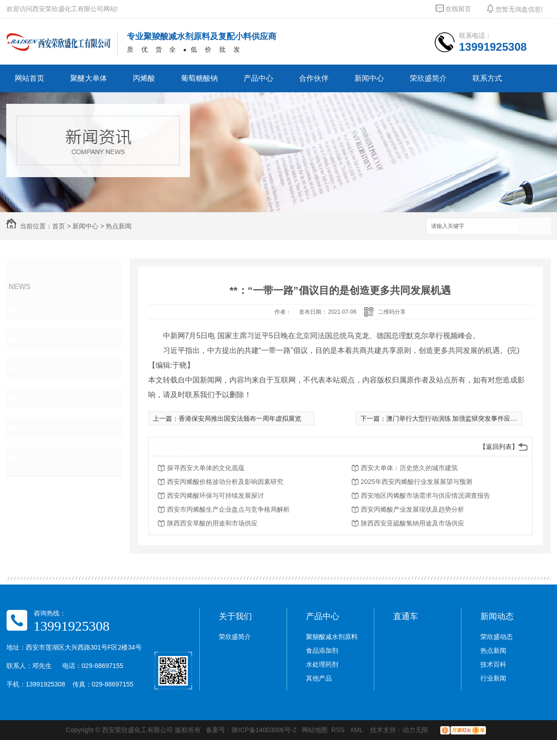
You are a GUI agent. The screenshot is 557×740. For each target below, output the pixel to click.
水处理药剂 (322, 664)
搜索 (534, 227)
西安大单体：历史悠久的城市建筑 (409, 467)
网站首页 (29, 78)
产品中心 (258, 78)
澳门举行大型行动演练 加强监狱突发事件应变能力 (458, 418)
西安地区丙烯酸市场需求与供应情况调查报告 (425, 495)
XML (357, 730)
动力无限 (415, 730)
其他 (28, 427)
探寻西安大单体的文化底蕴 (206, 467)
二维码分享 (392, 312)
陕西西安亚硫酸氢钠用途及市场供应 (412, 523)
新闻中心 (369, 78)
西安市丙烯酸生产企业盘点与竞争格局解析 (228, 509)
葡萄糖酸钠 (199, 78)
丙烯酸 (144, 78)
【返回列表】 (498, 446)
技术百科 (37, 368)
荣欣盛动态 (41, 309)
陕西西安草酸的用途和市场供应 (212, 523)
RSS (339, 730)
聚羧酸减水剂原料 (332, 636)
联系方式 (487, 78)
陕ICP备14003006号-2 (264, 730)
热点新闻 (119, 226)
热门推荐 (37, 457)
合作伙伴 (314, 78)
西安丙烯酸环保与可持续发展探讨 (215, 495)
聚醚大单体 (88, 78)
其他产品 (319, 678)
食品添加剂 (322, 650)
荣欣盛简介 (428, 78)
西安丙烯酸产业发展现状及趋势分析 (412, 509)
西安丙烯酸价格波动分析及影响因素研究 (225, 481)
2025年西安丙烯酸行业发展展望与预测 (416, 481)
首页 (58, 226)
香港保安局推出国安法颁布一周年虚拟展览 (240, 418)
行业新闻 (37, 398)
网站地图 (315, 730)
